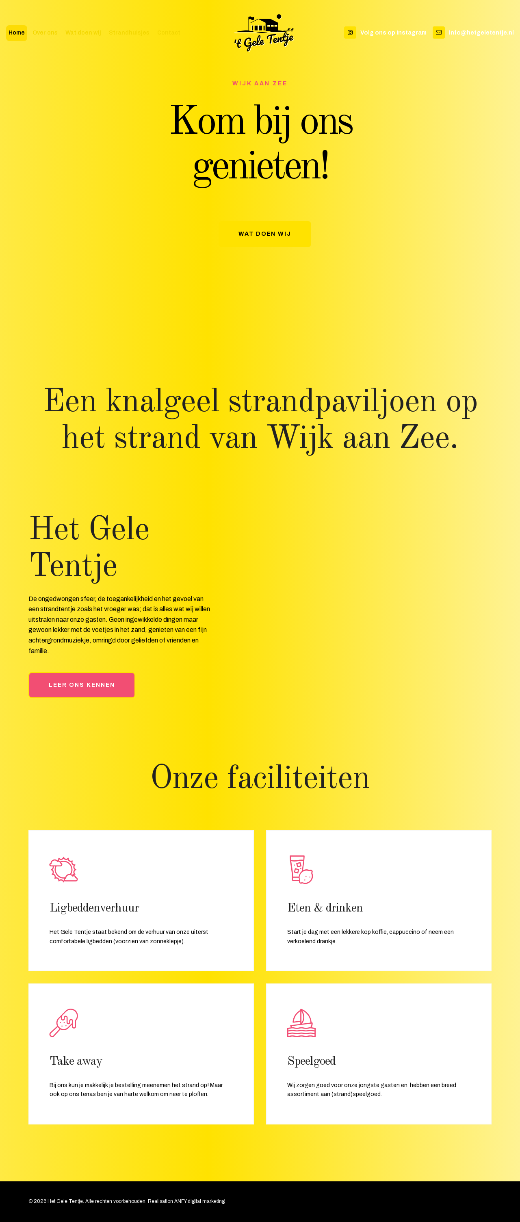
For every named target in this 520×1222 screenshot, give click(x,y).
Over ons (45, 33)
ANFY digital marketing (199, 1201)
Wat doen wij (83, 33)
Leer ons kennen (82, 685)
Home (17, 33)
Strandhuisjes (129, 33)
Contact (168, 33)
